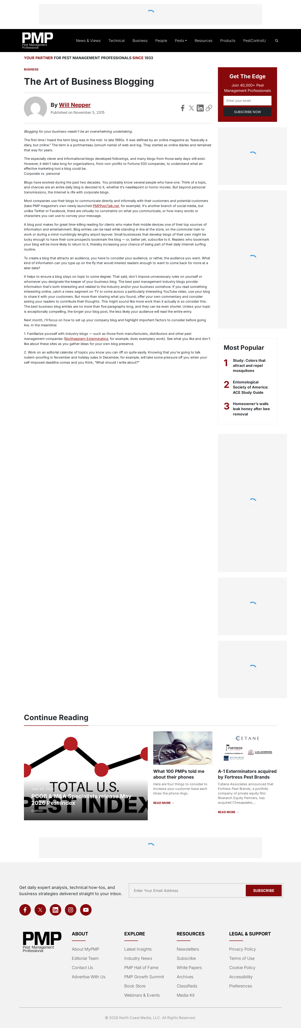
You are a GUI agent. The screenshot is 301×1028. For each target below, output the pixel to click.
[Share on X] (191, 108)
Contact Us (82, 967)
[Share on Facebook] (182, 108)
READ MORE (162, 803)
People (163, 40)
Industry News (137, 958)
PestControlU (255, 40)
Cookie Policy (241, 967)
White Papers (189, 967)
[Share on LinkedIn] (200, 108)
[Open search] (277, 40)
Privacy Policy (241, 949)
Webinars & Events (141, 995)
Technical (119, 40)
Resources (204, 40)
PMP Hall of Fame (140, 967)
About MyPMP (85, 949)
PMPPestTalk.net (104, 206)
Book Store (134, 986)
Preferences (240, 986)
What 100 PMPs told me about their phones (178, 774)
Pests (181, 40)
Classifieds (186, 986)
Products (228, 40)
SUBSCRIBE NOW (247, 112)
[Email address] (247, 100)
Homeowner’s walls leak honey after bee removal (252, 409)
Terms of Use (241, 958)
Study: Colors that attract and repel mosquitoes (249, 365)
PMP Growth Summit (143, 977)
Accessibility (240, 977)
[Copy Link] (208, 108)
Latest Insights (138, 949)
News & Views (92, 40)
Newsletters (188, 949)
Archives (184, 977)
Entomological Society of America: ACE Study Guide (250, 387)
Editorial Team (85, 958)
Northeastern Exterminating (65, 338)
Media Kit (185, 995)
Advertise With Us (88, 977)
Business (142, 40)
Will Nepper (75, 105)
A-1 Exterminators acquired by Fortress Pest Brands (247, 774)
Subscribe (186, 958)
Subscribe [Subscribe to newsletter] (264, 890)
